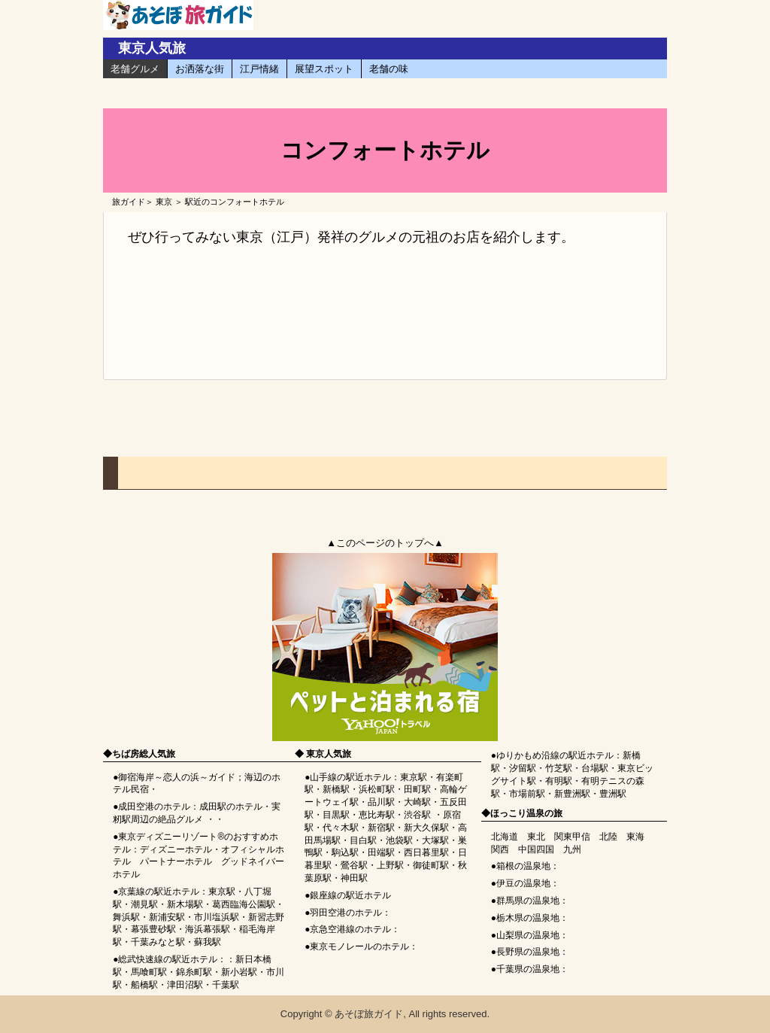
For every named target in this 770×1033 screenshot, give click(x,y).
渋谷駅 (417, 815)
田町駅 (417, 789)
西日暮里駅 (426, 852)
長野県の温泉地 (527, 951)
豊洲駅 (612, 793)
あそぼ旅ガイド (369, 1013)
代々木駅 (341, 827)
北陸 (608, 836)
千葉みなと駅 (158, 942)
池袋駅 (399, 840)
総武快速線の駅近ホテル (167, 959)
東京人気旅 (152, 48)
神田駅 (354, 878)
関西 (500, 849)
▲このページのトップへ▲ (385, 542)
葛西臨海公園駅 (243, 904)
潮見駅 (144, 904)
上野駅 (390, 865)
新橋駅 (336, 789)
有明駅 (558, 781)
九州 (572, 849)
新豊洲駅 (572, 793)
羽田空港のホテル (346, 912)
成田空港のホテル (154, 806)
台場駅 (594, 768)
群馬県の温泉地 (527, 900)
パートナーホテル (176, 861)
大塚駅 (435, 840)
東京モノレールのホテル (359, 946)
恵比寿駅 (377, 815)
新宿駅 (381, 827)
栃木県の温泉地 (527, 918)
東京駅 (221, 891)
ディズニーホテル (176, 849)
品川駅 (381, 802)
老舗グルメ (135, 68)
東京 (164, 201)
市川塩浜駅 (216, 917)
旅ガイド (128, 201)
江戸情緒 (259, 68)
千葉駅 (225, 985)
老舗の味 (388, 68)
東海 (635, 836)
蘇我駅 (207, 942)
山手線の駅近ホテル (350, 777)
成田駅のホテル (230, 806)
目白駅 (363, 840)
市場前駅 (527, 793)
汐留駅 (522, 768)
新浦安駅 (167, 917)
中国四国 (536, 849)
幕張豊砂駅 (153, 929)
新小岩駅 (239, 972)
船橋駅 (144, 985)
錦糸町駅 (194, 972)
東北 (536, 836)
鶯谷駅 (354, 865)
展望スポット (324, 68)
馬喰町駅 (149, 972)
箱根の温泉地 (523, 866)
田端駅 (381, 852)
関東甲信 (572, 836)
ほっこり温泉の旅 (526, 813)
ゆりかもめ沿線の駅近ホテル (555, 755)
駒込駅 (345, 852)
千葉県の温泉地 (527, 969)
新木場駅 (185, 904)
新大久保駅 (426, 827)
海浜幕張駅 (207, 929)
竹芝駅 (558, 768)
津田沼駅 (185, 985)
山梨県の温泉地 (527, 935)
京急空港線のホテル (350, 929)
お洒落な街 (199, 68)
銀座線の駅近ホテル (350, 895)
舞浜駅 (126, 917)
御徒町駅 (431, 865)
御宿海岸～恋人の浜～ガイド (176, 777)
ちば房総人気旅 (143, 754)
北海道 (504, 836)
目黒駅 (336, 815)
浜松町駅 (377, 789)
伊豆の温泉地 (523, 883)
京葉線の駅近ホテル (158, 891)
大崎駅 (417, 802)
